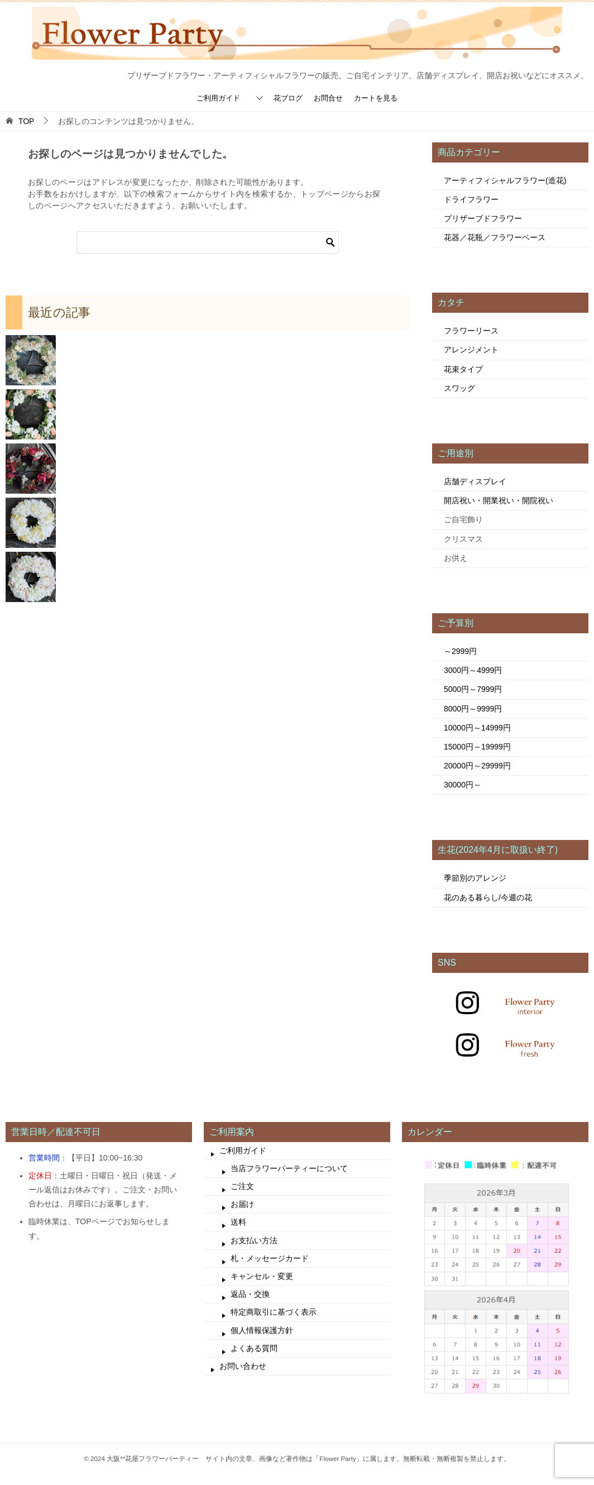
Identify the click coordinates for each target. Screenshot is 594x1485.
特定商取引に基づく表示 (274, 1311)
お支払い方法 (254, 1240)
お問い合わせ (242, 1366)
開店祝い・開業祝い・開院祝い (498, 500)
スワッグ (459, 388)
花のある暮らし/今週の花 (488, 897)
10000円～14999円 (477, 727)
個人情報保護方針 (262, 1330)
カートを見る (375, 98)
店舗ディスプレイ (475, 481)
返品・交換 (250, 1294)
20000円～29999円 (477, 765)
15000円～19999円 (477, 746)
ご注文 (242, 1186)
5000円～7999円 (473, 689)
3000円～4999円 (473, 670)
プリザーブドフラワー (483, 218)
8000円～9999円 (473, 708)
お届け (242, 1204)
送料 (238, 1221)
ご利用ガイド (218, 98)
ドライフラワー (471, 199)
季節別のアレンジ (475, 877)
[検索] (207, 242)
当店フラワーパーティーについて (289, 1168)
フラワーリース (471, 330)
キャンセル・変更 (262, 1276)
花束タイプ (463, 369)
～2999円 (460, 651)
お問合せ (328, 98)
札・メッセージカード (270, 1258)
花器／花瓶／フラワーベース (494, 237)
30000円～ (462, 784)
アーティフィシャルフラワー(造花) (505, 180)
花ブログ (288, 98)
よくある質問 (254, 1348)
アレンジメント (471, 349)
